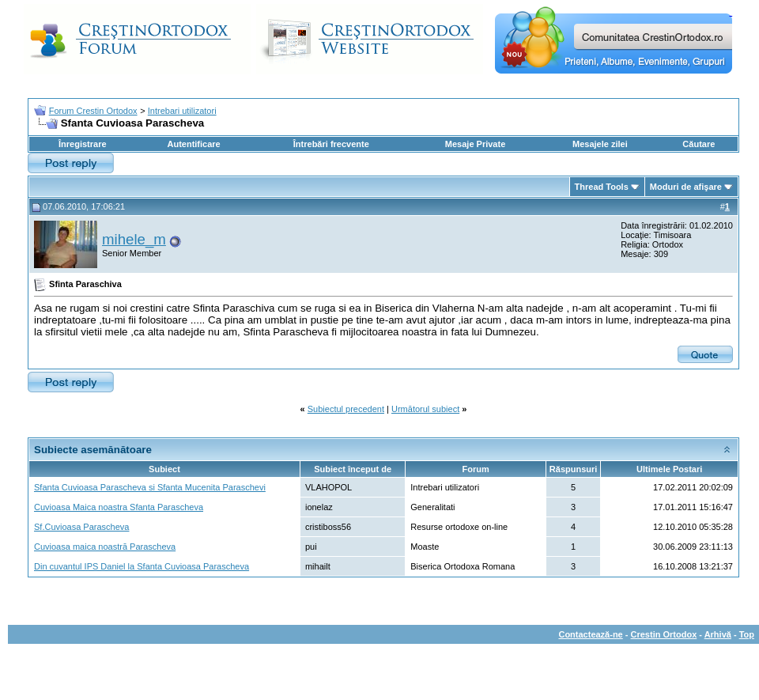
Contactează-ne (590, 634)
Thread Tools (602, 186)
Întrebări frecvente (331, 144)
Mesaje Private (475, 144)
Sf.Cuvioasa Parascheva (81, 527)
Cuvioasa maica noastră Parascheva (105, 546)
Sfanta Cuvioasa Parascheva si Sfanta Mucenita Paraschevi (150, 487)
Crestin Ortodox (664, 634)
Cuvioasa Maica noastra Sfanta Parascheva (118, 507)
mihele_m (134, 239)
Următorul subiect (425, 409)
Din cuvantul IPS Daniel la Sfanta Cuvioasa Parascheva (141, 566)
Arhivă (717, 634)
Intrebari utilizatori (182, 110)
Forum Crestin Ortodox (93, 110)
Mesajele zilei (600, 144)
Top (746, 634)
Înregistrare (83, 144)
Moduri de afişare (686, 186)
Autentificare (193, 144)
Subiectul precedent (346, 409)
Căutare (698, 144)
